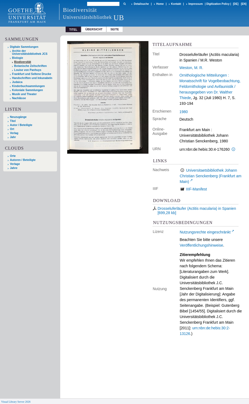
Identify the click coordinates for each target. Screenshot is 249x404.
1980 (183, 112)
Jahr (13, 137)
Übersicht (93, 29)
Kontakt (176, 3)
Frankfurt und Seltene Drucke (31, 74)
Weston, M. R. (191, 68)
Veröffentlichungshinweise (201, 245)
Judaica (17, 82)
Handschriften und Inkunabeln (32, 78)
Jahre (13, 168)
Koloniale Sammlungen (27, 90)
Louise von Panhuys (27, 69)
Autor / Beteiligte (21, 125)
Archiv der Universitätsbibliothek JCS (30, 52)
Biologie (17, 57)
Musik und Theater (24, 94)
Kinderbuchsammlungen (28, 86)
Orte (13, 155)
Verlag (14, 133)
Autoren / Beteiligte (22, 159)
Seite (115, 29)
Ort (12, 129)
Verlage (15, 164)
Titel (13, 121)
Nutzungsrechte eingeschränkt (205, 232)
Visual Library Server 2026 (15, 401)
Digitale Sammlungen (24, 46)
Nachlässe (19, 98)
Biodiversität (22, 61)
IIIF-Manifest (196, 189)
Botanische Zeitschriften (30, 65)
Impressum (195, 3)
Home (160, 3)
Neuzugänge (18, 117)
